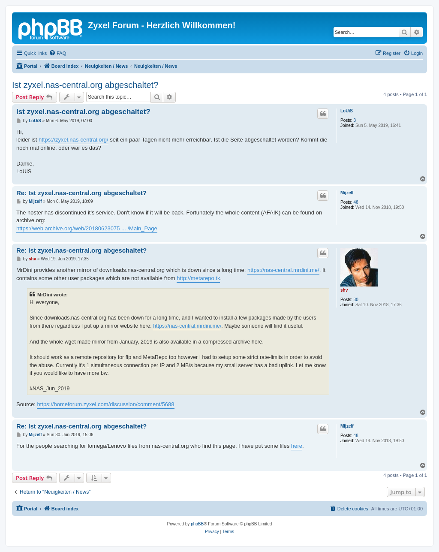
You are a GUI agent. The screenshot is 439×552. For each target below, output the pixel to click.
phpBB (197, 524)
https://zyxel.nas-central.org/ (73, 139)
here (296, 446)
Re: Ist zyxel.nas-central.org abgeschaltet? (81, 192)
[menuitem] (57, 53)
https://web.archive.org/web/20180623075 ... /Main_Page (86, 228)
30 (356, 299)
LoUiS (346, 111)
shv (344, 290)
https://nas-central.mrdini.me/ (283, 270)
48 (356, 202)
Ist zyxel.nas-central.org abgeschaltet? (85, 85)
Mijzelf (347, 192)
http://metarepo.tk (198, 278)
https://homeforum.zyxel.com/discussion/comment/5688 (105, 404)
